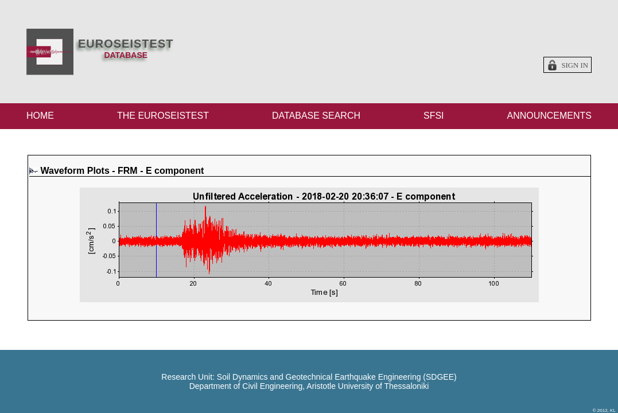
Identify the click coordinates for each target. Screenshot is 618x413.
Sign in (574, 65)
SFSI (433, 115)
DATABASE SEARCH (316, 115)
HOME (40, 115)
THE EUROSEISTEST (163, 115)
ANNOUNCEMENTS (549, 115)
